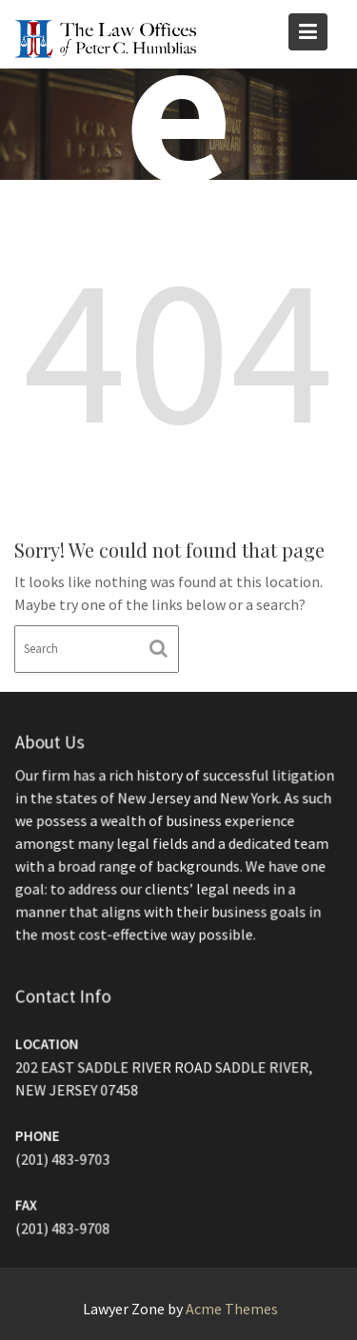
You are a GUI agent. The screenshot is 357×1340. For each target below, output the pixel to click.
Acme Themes (232, 1308)
